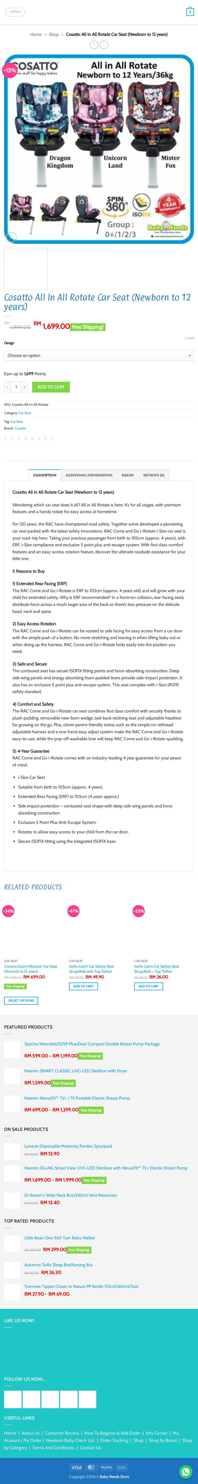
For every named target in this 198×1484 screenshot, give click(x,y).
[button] (15, 12)
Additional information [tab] (89, 475)
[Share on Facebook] (14, 438)
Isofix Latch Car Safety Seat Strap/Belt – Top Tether (156, 969)
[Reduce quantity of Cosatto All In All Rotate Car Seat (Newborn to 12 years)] (7, 387)
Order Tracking (114, 1440)
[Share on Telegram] (53, 438)
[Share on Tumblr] (47, 438)
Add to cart (51, 387)
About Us (30, 1433)
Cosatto (20, 428)
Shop (54, 34)
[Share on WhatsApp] (7, 438)
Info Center (156, 1433)
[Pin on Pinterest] (34, 438)
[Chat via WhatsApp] (186, 1472)
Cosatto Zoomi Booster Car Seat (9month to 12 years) (30, 969)
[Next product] (94, 45)
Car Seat (25, 413)
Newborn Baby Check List (70, 1440)
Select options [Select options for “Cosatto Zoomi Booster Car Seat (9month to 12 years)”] (21, 1000)
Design (9, 343)
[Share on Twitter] (20, 438)
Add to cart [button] (83, 986)
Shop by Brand (163, 1440)
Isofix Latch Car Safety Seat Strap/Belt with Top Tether (91, 969)
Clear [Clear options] (189, 338)
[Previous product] (104, 45)
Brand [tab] (128, 475)
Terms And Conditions (53, 1447)
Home (36, 34)
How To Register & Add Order (112, 1433)
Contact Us (90, 1447)
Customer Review (62, 1433)
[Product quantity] (16, 387)
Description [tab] (44, 475)
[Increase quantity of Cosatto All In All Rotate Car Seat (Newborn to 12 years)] (24, 387)
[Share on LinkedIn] (40, 438)
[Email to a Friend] (27, 438)
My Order (32, 1440)
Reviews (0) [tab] (154, 475)
